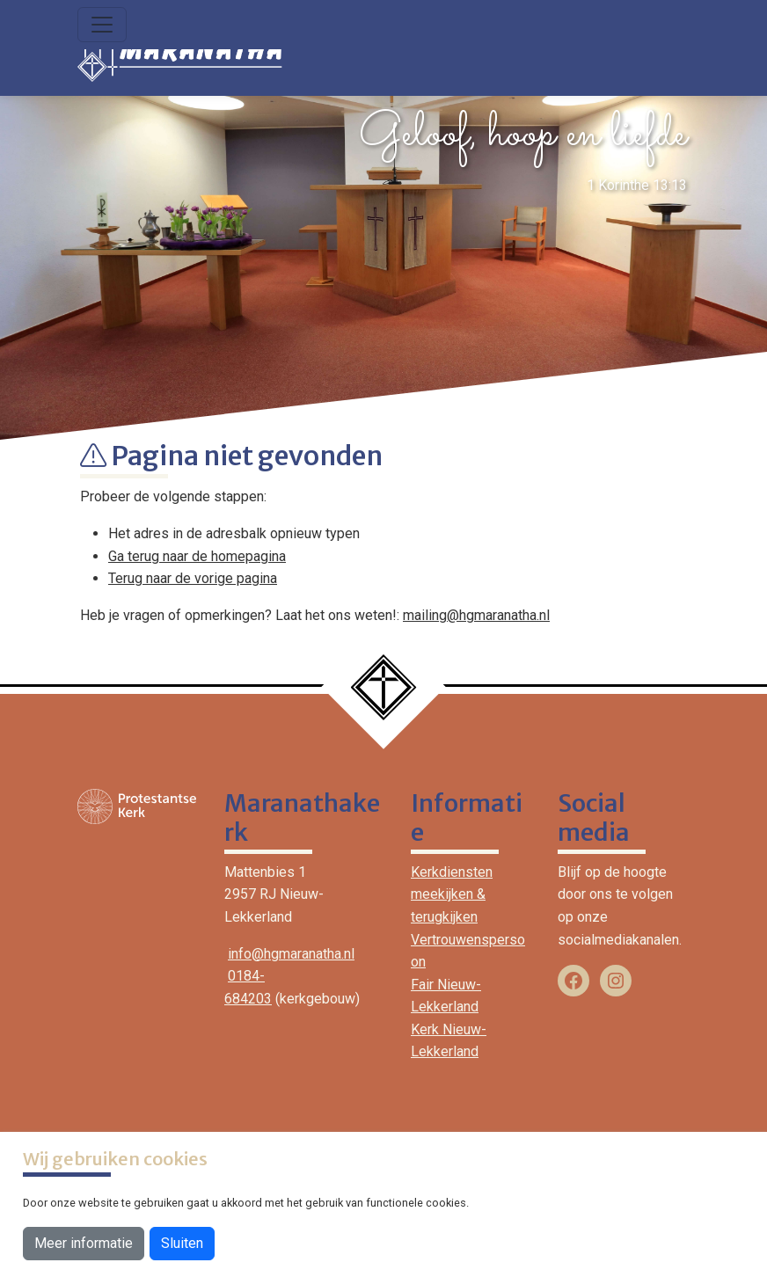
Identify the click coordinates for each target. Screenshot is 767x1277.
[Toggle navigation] (102, 24)
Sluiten (182, 1243)
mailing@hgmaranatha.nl (476, 615)
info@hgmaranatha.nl (291, 953)
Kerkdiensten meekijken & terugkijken (452, 894)
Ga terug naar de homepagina (197, 556)
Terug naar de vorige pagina (192, 578)
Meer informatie (83, 1243)
